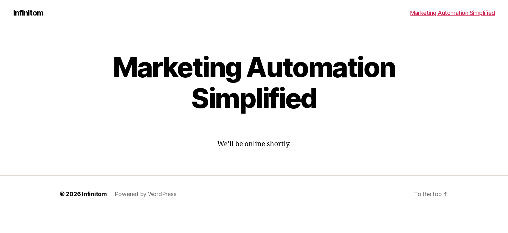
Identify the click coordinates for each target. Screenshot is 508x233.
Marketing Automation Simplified (452, 12)
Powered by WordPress (146, 194)
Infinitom (28, 13)
